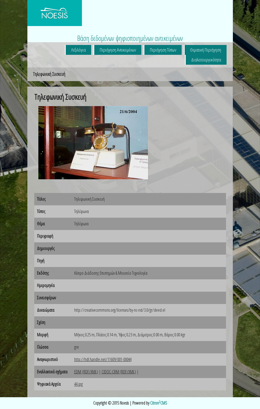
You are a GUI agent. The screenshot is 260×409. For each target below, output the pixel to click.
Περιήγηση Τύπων (163, 50)
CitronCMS (158, 403)
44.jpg (78, 384)
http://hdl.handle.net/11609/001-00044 (103, 359)
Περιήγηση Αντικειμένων (118, 50)
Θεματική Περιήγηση (205, 50)
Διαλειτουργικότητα (206, 59)
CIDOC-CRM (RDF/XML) (119, 372)
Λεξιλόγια (78, 50)
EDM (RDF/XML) (86, 372)
